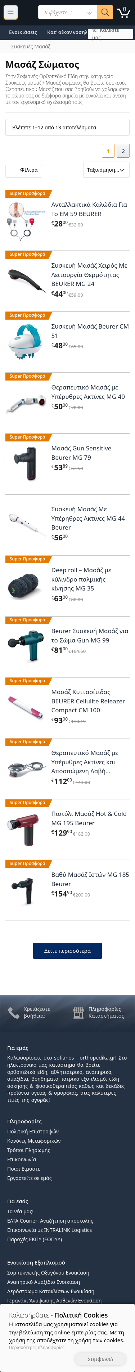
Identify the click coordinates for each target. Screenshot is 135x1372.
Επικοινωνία (21, 1159)
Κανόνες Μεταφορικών (33, 1140)
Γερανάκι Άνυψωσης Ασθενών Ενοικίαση (54, 1300)
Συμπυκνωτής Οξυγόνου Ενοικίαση (48, 1272)
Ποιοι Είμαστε (23, 1168)
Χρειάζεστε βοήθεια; (37, 1012)
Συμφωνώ (100, 1359)
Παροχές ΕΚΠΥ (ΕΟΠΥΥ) (34, 1239)
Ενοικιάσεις (23, 32)
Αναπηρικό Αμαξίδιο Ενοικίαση (43, 1281)
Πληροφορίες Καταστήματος (106, 1012)
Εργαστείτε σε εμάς (29, 1178)
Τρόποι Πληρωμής (28, 1150)
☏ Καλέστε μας (105, 34)
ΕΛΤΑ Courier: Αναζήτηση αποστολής (50, 1220)
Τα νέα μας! (20, 1211)
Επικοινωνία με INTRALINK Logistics (49, 1230)
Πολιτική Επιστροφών (33, 1131)
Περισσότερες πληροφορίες (36, 1347)
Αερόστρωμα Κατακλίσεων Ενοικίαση (50, 1291)
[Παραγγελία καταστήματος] (106, 170)
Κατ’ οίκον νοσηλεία (71, 32)
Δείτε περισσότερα (67, 950)
